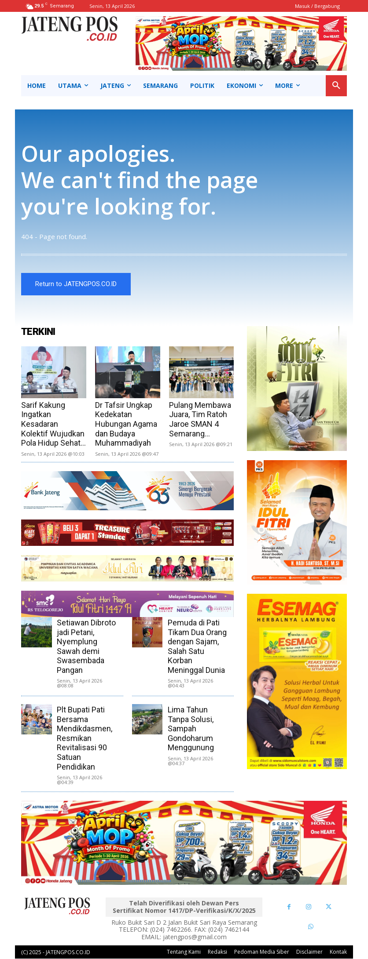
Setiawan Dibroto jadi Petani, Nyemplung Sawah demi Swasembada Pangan (86, 646)
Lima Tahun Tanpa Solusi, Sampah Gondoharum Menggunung (191, 728)
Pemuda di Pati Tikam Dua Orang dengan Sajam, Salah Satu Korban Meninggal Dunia (197, 646)
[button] (336, 85)
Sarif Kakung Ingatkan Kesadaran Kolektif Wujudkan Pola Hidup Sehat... (53, 424)
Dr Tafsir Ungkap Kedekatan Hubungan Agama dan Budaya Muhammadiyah (126, 424)
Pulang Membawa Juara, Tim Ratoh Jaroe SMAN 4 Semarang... (200, 420)
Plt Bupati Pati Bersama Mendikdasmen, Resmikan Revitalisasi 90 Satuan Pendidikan (84, 738)
